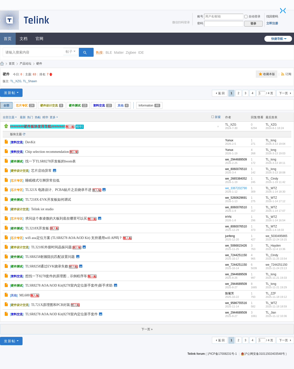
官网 (39, 39)
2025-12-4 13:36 (275, 249)
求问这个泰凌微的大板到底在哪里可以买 (56, 218)
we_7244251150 (236, 255)
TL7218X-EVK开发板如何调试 (48, 199)
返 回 (221, 93)
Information (149, 105)
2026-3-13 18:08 (275, 172)
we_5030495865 (276, 236)
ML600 (24, 295)
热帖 (38, 117)
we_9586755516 (236, 303)
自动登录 (252, 16)
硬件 (39, 63)
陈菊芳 (229, 293)
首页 (12, 63)
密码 (200, 23)
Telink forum (196, 354)
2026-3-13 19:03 (275, 153)
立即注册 (272, 23)
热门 (30, 117)
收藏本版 (269, 74)
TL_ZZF (271, 293)
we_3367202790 (236, 188)
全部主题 (8, 117)
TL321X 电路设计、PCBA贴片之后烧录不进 (58, 190)
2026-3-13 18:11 (275, 162)
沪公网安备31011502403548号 (263, 354)
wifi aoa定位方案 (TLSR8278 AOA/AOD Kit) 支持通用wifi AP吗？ (73, 238)
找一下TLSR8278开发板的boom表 (50, 161)
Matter (119, 52)
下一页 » (147, 329)
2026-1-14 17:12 (275, 201)
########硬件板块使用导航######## (37, 126)
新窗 (218, 117)
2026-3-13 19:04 (275, 143)
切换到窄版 (283, 10)
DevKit (30, 142)
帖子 (69, 51)
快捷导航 (277, 38)
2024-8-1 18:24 (275, 128)
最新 (23, 117)
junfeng (230, 236)
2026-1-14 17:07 (275, 210)
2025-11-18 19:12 (276, 296)
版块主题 (16, 134)
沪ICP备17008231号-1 (223, 354)
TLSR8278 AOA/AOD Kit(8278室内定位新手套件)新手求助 (68, 285)
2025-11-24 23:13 (276, 268)
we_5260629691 (236, 197)
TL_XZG (15, 81)
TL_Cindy (272, 178)
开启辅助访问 (280, 3)
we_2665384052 (236, 178)
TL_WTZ (271, 188)
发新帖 (10, 93)
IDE (141, 52)
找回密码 (272, 16)
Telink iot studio (42, 209)
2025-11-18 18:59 (276, 306)
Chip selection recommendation (47, 152)
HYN (228, 217)
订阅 (288, 74)
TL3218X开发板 (37, 228)
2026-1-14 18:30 (275, 191)
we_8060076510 (236, 169)
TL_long (271, 140)
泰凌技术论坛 (2, 63)
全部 (6, 105)
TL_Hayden (273, 245)
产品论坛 (25, 63)
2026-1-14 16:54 (275, 220)
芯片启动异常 (41, 170)
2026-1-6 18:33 (275, 229)
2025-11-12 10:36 (276, 316)
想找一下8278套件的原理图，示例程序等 (56, 276)
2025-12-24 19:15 (276, 239)
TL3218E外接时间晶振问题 (51, 247)
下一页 (283, 93)
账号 (200, 16)
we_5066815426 (236, 245)
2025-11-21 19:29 (276, 287)
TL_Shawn (30, 81)
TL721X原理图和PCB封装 (50, 305)
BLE (109, 52)
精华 (45, 117)
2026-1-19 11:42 (275, 182)
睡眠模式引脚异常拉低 (42, 180)
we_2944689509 (236, 159)
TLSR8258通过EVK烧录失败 (46, 266)
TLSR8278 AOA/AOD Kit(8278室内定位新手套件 (61, 314)
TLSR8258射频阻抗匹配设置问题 (50, 257)
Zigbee (131, 52)
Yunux (229, 140)
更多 (53, 117)
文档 (23, 39)
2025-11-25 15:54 (276, 258)
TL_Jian (271, 312)
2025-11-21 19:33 (276, 277)
